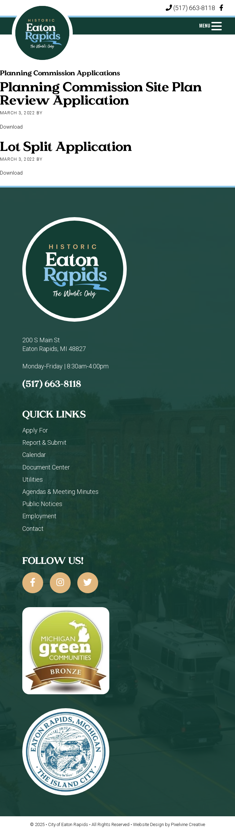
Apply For (35, 430)
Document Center (46, 467)
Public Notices (42, 503)
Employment (39, 516)
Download (11, 127)
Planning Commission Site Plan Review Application (101, 93)
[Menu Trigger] (210, 25)
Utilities (32, 479)
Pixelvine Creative (188, 824)
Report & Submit (44, 442)
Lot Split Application (66, 146)
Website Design (148, 824)
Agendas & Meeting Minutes (60, 491)
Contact (33, 528)
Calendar (34, 454)
